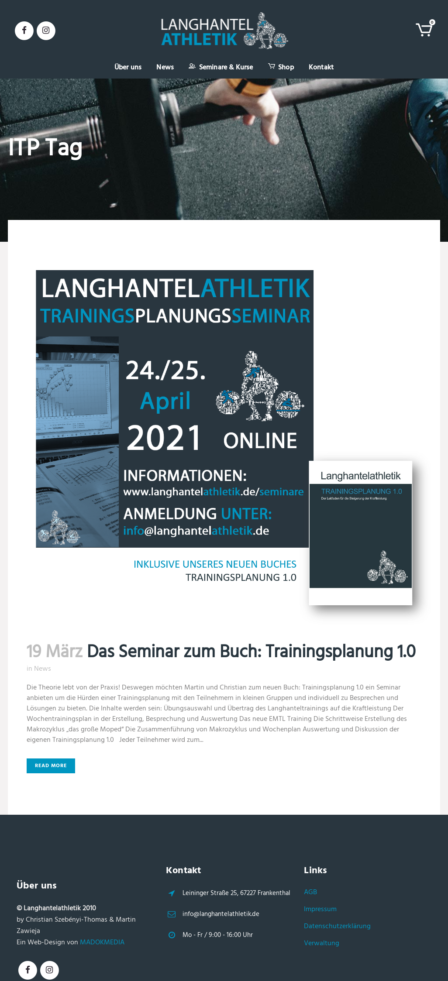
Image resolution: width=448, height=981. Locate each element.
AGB (310, 892)
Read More (51, 765)
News (42, 669)
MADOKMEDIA (102, 942)
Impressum (320, 909)
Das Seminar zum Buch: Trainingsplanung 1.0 (251, 653)
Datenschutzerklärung (337, 926)
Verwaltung (321, 943)
